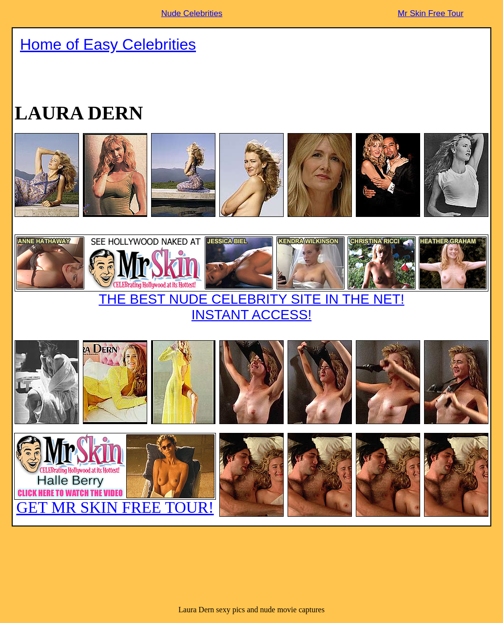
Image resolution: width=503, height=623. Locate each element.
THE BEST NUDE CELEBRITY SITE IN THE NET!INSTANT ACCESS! (251, 278)
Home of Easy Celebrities (108, 44)
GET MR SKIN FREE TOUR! (115, 474)
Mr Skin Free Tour (431, 13)
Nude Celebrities (192, 13)
